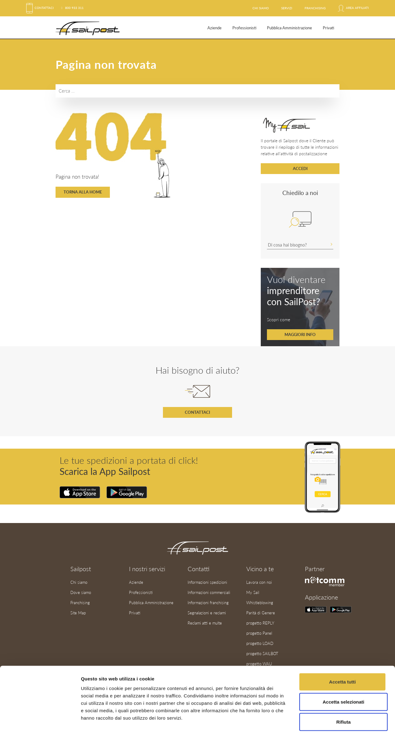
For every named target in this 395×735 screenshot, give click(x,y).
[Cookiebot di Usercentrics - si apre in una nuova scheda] (40, 723)
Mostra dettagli (324, 722)
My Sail (252, 591)
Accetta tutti (342, 654)
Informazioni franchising (208, 602)
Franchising (315, 8)
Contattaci (40, 8)
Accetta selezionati (343, 674)
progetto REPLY (260, 621)
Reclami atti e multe (205, 621)
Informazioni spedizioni (207, 581)
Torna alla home (83, 191)
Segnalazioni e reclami (207, 611)
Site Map (78, 611)
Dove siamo (80, 591)
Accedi (300, 168)
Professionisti (244, 27)
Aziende (214, 27)
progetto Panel (259, 631)
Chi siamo (260, 8)
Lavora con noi (259, 581)
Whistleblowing (259, 602)
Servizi (286, 8)
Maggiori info (300, 334)
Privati (328, 27)
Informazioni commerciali (209, 591)
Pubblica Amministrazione (289, 27)
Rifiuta (343, 694)
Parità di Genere (260, 611)
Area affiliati (353, 8)
